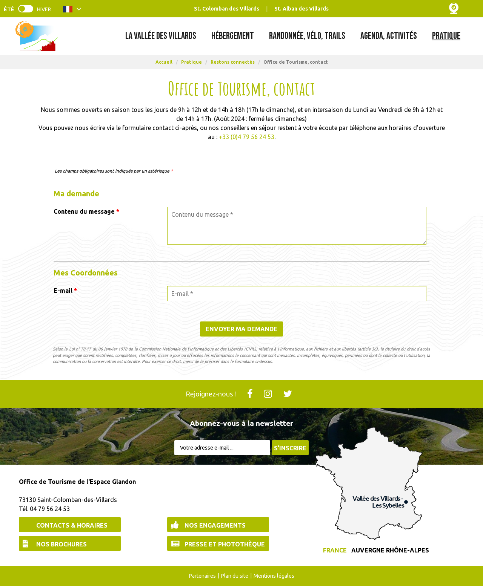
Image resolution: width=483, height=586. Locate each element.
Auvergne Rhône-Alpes (390, 550)
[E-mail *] (296, 293)
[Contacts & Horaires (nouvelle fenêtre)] (70, 524)
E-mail (65, 290)
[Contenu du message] (296, 226)
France (335, 550)
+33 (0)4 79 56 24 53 (246, 136)
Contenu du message (86, 211)
